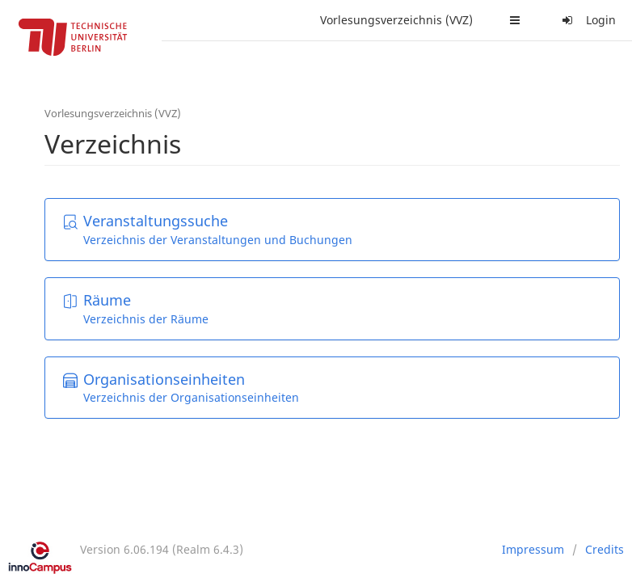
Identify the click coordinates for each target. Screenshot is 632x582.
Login (587, 19)
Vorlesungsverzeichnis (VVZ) (396, 19)
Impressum (533, 549)
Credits (604, 549)
